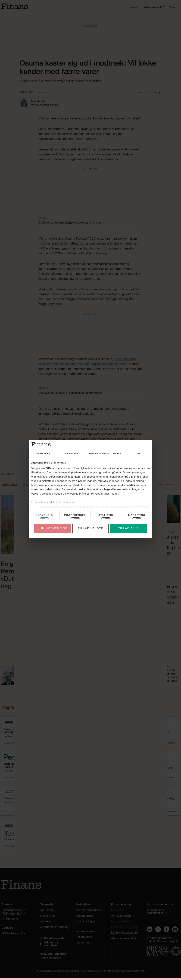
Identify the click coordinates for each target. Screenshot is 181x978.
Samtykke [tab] (43, 453)
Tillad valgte (90, 528)
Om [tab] (138, 453)
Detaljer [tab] (71, 453)
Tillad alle (128, 528)
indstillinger (133, 485)
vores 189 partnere (50, 468)
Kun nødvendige (52, 528)
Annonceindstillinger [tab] (104, 453)
